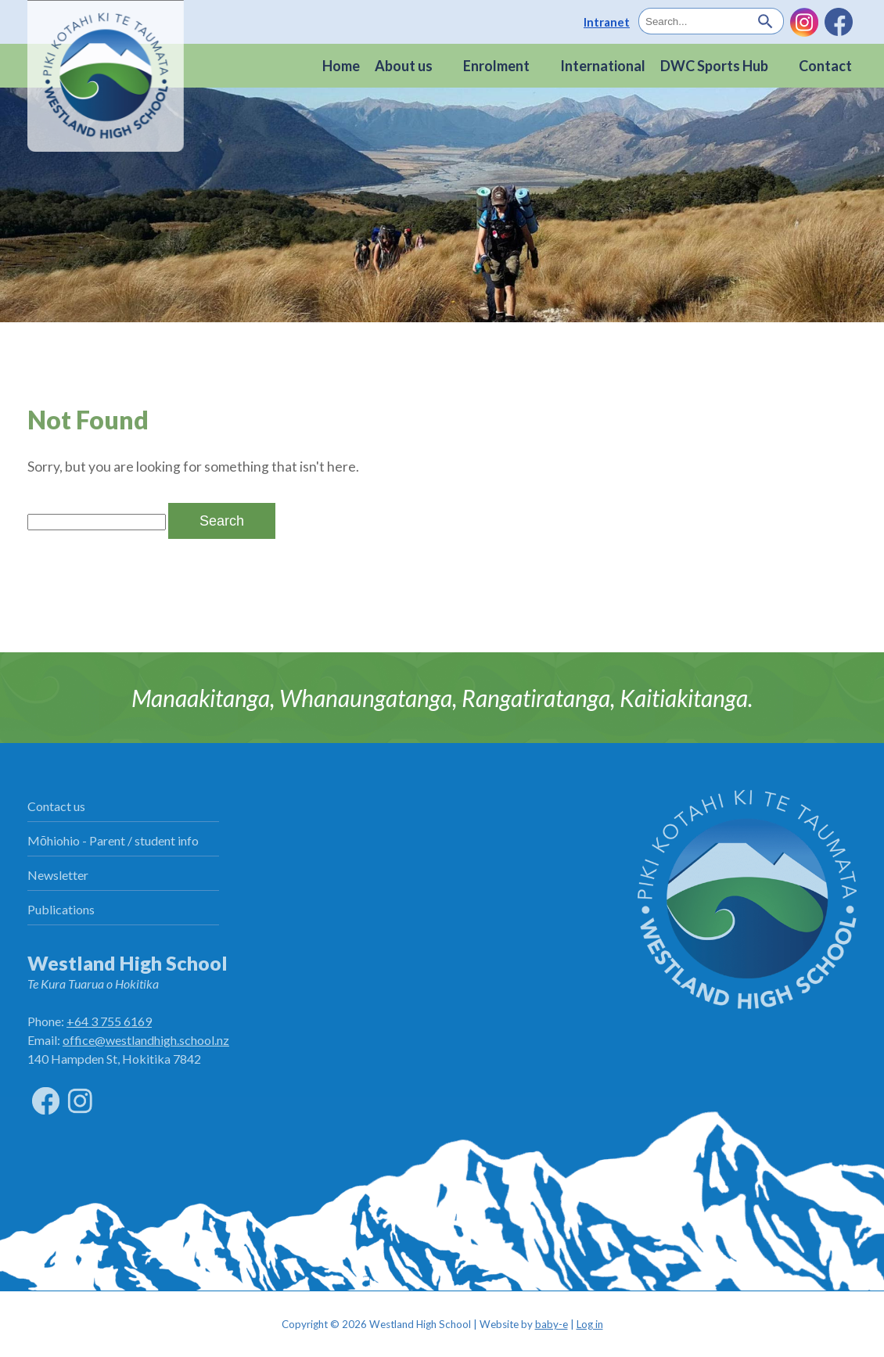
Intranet (607, 22)
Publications (61, 909)
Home (341, 65)
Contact (825, 65)
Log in (590, 1324)
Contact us (56, 806)
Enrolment (496, 65)
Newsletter (57, 874)
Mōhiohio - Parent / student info (113, 840)
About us (404, 65)
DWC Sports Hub (714, 65)
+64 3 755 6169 (109, 1021)
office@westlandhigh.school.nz (146, 1039)
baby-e (551, 1324)
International (602, 65)
